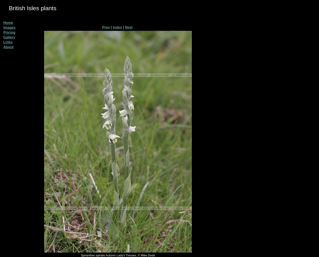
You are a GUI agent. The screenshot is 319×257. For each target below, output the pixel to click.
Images (9, 27)
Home (8, 23)
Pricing (9, 32)
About (8, 47)
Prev (106, 27)
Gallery (9, 37)
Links (8, 42)
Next (129, 27)
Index (117, 27)
